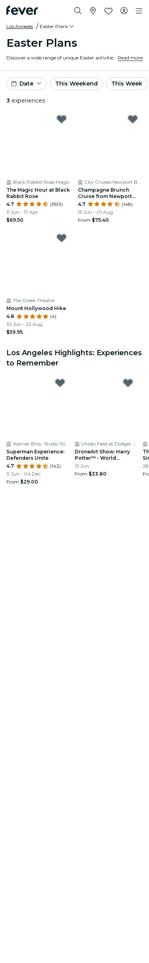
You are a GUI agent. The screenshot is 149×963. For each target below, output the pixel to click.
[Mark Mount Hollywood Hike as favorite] (61, 238)
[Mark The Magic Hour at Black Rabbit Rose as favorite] (61, 119)
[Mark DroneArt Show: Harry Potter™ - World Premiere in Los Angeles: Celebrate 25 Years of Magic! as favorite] (128, 383)
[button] (57, 26)
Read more (130, 58)
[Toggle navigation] (139, 11)
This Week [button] (126, 83)
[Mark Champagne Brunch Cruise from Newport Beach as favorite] (133, 119)
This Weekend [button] (76, 83)
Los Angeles (19, 26)
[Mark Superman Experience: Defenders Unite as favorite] (60, 383)
